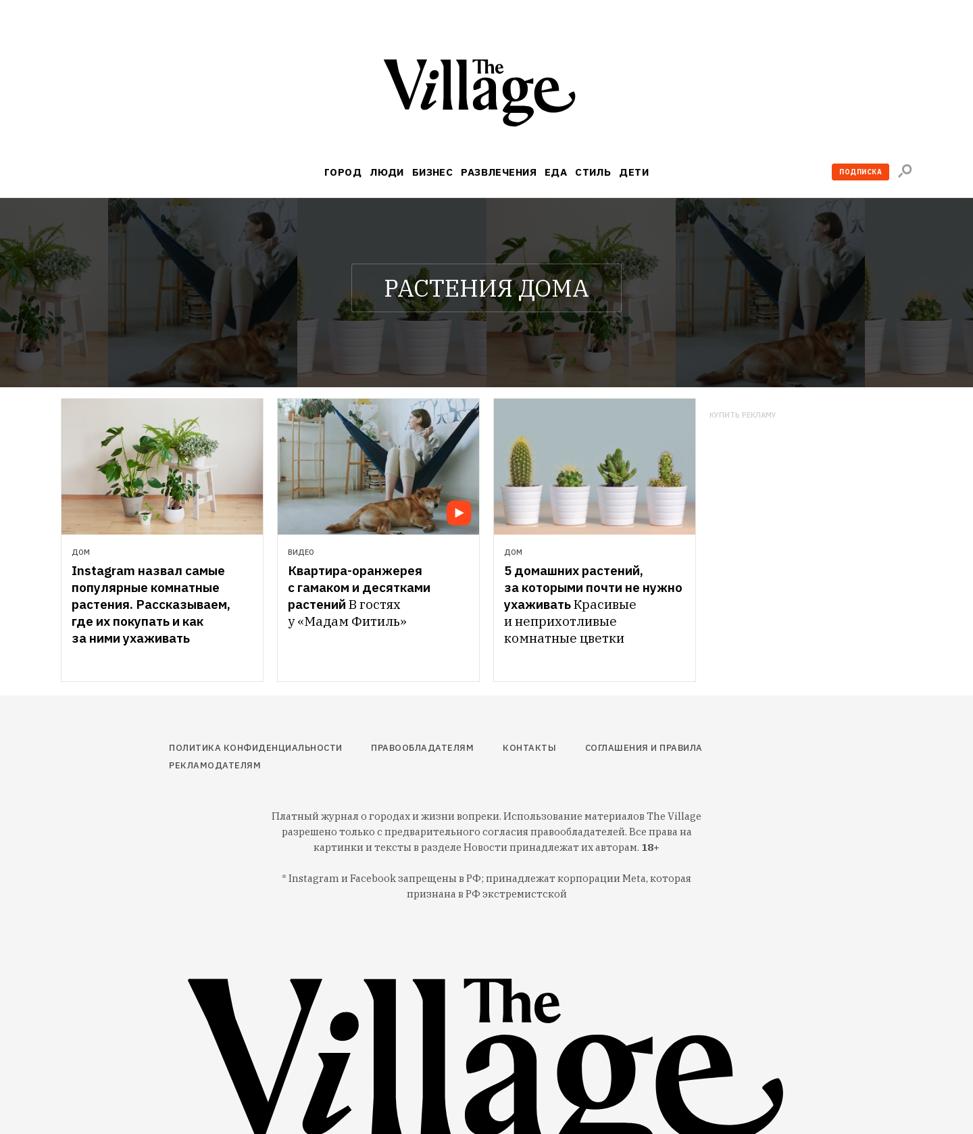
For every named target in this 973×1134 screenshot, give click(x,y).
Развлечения (499, 172)
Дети (634, 172)
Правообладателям (422, 748)
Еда (556, 172)
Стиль (593, 172)
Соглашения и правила (644, 748)
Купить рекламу (742, 415)
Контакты (529, 748)
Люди (387, 172)
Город (342, 172)
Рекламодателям (215, 765)
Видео (301, 552)
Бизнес (432, 172)
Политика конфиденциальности (256, 748)
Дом (81, 552)
